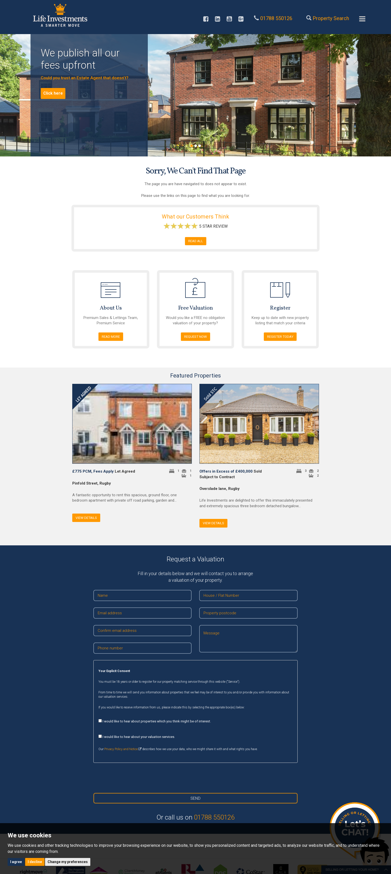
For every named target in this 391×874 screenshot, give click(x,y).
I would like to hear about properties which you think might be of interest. (154, 721)
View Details (86, 518)
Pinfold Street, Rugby (91, 483)
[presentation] (195, 778)
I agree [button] (16, 862)
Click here (53, 93)
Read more (111, 336)
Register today (280, 336)
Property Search (331, 18)
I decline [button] (35, 862)
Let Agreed (103, 471)
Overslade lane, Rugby (219, 488)
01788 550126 (214, 817)
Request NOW (195, 336)
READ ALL (195, 241)
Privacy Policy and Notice (121, 749)
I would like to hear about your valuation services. (136, 737)
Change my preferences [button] (68, 862)
